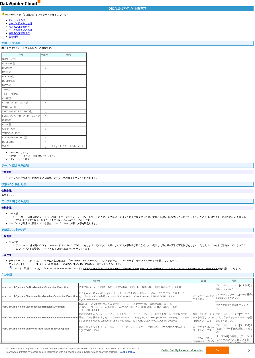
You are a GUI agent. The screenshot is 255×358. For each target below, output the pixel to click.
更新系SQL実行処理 (19, 33)
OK (217, 350)
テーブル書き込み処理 (20, 30)
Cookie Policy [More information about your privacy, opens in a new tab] (127, 352)
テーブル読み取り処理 (20, 23)
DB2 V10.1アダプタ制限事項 (127, 8)
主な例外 (13, 36)
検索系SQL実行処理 (19, 26)
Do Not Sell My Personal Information (182, 350)
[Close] (249, 351)
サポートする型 (17, 20)
